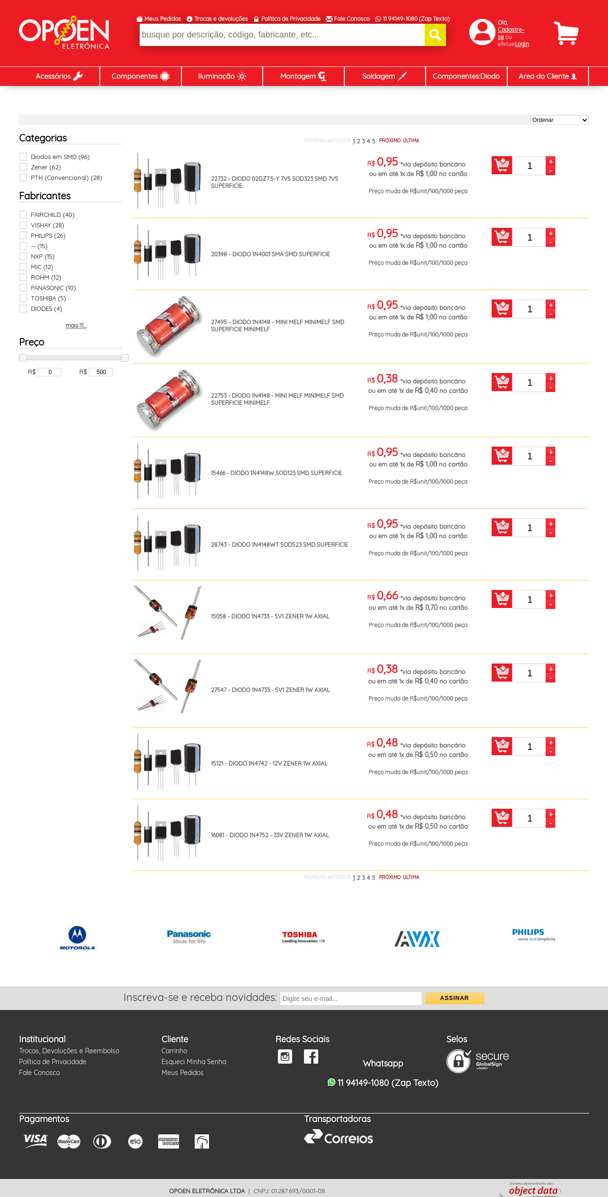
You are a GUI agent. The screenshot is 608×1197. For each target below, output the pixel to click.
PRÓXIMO (390, 141)
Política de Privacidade (291, 18)
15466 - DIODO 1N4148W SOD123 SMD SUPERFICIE (276, 473)
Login (522, 43)
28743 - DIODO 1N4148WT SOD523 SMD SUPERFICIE (279, 544)
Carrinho (174, 1051)
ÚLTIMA (411, 141)
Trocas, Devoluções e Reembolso (69, 1051)
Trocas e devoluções (221, 18)
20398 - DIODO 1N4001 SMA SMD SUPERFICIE (270, 254)
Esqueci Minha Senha (194, 1061)
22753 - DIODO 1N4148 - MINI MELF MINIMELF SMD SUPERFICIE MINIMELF (277, 399)
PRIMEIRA (314, 141)
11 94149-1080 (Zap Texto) (416, 18)
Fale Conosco (352, 18)
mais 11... (76, 325)
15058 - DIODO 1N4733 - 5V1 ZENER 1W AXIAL (270, 616)
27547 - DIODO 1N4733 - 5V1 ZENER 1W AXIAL (270, 689)
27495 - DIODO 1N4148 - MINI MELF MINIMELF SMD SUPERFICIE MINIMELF (277, 325)
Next (576, 939)
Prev (31, 939)
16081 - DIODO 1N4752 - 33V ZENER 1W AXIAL (270, 835)
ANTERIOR (339, 141)
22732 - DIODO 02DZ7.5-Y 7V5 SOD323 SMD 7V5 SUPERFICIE (274, 182)
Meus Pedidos (162, 18)
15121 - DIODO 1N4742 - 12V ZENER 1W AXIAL (269, 763)
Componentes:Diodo (466, 76)
